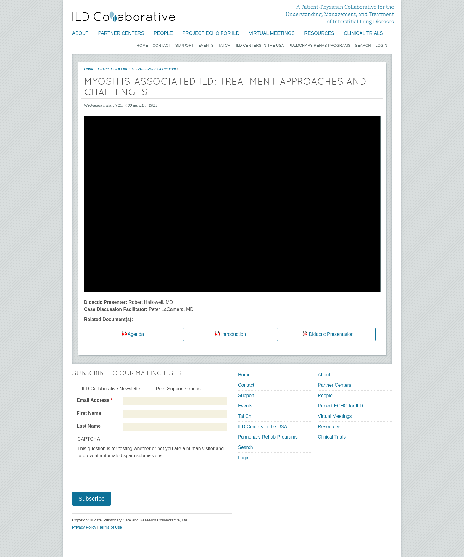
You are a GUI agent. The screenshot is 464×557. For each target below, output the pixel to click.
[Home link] (123, 17)
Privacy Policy (84, 527)
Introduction (233, 334)
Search (363, 45)
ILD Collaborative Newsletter (112, 388)
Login (381, 45)
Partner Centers (121, 33)
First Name (89, 413)
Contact (162, 45)
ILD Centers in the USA (260, 45)
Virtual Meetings (272, 33)
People (163, 33)
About (80, 33)
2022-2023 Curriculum (157, 69)
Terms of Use (110, 527)
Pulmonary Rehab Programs (320, 45)
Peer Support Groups (178, 388)
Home (142, 45)
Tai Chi (224, 45)
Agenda (136, 334)
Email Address (94, 400)
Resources (319, 33)
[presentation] (122, 470)
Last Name (89, 425)
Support (184, 45)
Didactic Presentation (331, 334)
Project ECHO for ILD (210, 33)
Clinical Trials (363, 33)
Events (206, 45)
